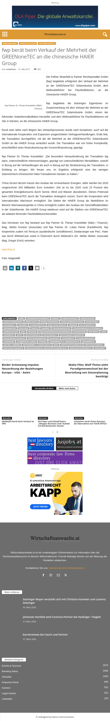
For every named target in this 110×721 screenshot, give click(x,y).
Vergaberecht (88, 341)
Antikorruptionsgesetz (38, 318)
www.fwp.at (8, 249)
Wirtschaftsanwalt (94, 345)
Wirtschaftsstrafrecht (81, 348)
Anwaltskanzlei (70, 318)
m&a (23, 331)
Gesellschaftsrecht (57, 325)
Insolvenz (23, 328)
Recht (19, 335)
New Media (93, 331)
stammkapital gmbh (26, 341)
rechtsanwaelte (33, 335)
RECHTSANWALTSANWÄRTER (72, 335)
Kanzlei (34, 328)
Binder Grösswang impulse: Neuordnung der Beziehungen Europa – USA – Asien (22, 368)
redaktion (11, 69)
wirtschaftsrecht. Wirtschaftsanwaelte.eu (46, 348)
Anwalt (55, 318)
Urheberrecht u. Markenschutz (64, 341)
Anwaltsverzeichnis (13, 322)
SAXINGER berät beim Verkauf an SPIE (18, 422)
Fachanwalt (9, 325)
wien (56, 345)
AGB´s (21, 318)
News (103, 331)
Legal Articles (9, 693)
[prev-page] (53, 432)
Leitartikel (7, 698)
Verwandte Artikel (44, 388)
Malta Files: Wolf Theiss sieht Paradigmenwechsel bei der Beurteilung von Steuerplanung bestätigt (86, 370)
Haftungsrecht (87, 325)
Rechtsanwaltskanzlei (14, 338)
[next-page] (57, 432)
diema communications (72, 322)
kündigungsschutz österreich (87, 328)
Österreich (9, 335)
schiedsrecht (68, 338)
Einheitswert (92, 322)
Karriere (45, 328)
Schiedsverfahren (85, 338)
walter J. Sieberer (12, 345)
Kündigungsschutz (61, 328)
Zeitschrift (100, 348)
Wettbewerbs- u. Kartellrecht (36, 345)
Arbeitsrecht (32, 322)
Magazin (32, 331)
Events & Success (28, 43)
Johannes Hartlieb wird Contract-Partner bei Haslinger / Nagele (62, 617)
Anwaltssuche (87, 318)
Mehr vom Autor (67, 388)
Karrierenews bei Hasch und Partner (45, 634)
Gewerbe (73, 325)
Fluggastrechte (37, 325)
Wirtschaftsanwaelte (71, 345)
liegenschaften (11, 331)
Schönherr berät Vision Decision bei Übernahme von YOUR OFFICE (90, 422)
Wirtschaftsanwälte (13, 348)
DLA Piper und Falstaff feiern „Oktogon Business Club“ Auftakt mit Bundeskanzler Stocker (54, 423)
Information (10, 328)
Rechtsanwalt (50, 335)
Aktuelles (7, 418)
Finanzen (22, 325)
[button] (5, 268)
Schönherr (9, 341)
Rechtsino (54, 338)
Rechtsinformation (37, 338)
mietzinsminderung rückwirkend (54, 331)
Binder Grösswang (49, 322)
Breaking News (10, 43)
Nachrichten (79, 331)
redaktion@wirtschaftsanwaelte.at (67, 568)
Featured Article (46, 43)
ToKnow (43, 341)
